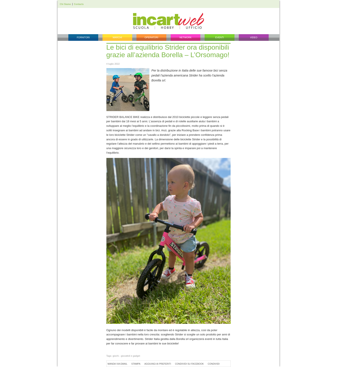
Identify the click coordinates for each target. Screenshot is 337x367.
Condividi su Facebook (189, 363)
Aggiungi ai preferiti (157, 363)
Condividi (214, 363)
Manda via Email (117, 363)
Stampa (135, 363)
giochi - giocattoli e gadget (126, 356)
